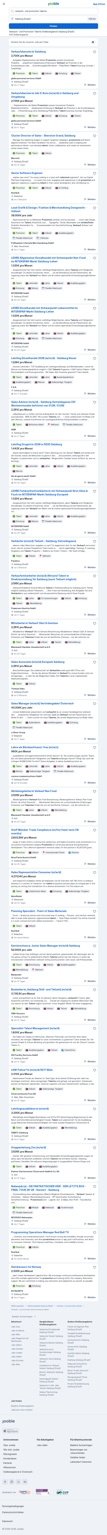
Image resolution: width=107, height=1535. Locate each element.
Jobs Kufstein (17, 1360)
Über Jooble (9, 1445)
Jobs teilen (42, 1445)
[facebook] (5, 1482)
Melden (90, 84)
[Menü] (4, 4)
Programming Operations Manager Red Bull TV (40, 1232)
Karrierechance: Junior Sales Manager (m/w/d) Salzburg (45, 945)
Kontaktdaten (9, 1458)
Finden (53, 26)
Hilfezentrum (9, 1467)
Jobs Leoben (16, 1353)
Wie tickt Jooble (11, 1449)
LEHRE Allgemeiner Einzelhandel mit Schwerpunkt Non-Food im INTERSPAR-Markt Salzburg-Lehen (48, 259)
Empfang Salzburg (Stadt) (79, 1360)
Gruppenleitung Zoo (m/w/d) (28, 1147)
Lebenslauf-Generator (81, 1461)
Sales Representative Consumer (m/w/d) (36, 872)
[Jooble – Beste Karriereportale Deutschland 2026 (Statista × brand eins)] (43, 1492)
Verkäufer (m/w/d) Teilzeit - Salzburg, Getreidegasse (43, 541)
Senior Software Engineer (27, 173)
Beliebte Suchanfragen (24, 1316)
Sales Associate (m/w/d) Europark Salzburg (38, 661)
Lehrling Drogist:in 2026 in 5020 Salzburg (36, 444)
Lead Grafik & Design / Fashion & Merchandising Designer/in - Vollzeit (49, 209)
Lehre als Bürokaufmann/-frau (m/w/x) (34, 747)
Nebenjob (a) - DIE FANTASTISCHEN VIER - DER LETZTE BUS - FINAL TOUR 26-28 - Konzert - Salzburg (48, 1188)
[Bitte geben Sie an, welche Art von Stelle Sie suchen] (53, 11)
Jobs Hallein (16, 1356)
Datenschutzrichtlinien (13, 1512)
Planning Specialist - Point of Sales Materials (39, 911)
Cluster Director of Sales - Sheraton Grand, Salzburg (43, 135)
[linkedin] (25, 1482)
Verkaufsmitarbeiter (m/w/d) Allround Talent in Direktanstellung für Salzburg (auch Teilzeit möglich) (43, 577)
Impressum (7, 1521)
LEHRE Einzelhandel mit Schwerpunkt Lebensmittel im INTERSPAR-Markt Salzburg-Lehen (44, 310)
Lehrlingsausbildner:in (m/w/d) (30, 1108)
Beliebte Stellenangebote (22, 1406)
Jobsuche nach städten (21, 1410)
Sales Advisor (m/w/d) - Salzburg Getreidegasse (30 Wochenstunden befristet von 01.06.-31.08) (43, 403)
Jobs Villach (16, 1345)
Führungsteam (10, 1454)
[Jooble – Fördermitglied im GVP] (62, 1492)
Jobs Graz (15, 1326)
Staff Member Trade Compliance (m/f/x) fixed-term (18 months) (45, 831)
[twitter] (18, 1482)
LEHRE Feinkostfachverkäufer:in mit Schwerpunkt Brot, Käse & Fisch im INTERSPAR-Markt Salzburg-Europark (49, 492)
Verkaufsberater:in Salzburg (28, 51)
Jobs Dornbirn (17, 1349)
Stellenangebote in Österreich (17, 1471)
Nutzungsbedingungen (13, 1506)
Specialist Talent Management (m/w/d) (35, 1028)
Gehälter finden (77, 1457)
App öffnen (99, 4)
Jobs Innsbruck (17, 1330)
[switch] (93, 42)
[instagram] (11, 1482)
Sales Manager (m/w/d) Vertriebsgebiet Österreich (42, 703)
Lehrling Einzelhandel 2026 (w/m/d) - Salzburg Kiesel (43, 358)
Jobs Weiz (15, 1364)
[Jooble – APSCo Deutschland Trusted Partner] (24, 1492)
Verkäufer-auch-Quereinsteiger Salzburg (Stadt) (50, 1352)
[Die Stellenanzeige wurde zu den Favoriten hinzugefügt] (94, 52)
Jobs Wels (15, 1334)
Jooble (20, 1529)
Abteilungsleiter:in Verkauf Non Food (34, 791)
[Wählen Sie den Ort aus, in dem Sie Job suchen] (53, 19)
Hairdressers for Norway (26, 1266)
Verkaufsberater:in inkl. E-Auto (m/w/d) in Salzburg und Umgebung (45, 95)
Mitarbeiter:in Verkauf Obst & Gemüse (34, 623)
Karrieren (7, 1463)
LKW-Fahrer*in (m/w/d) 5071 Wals (32, 1069)
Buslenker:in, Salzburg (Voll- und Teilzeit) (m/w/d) (41, 989)
